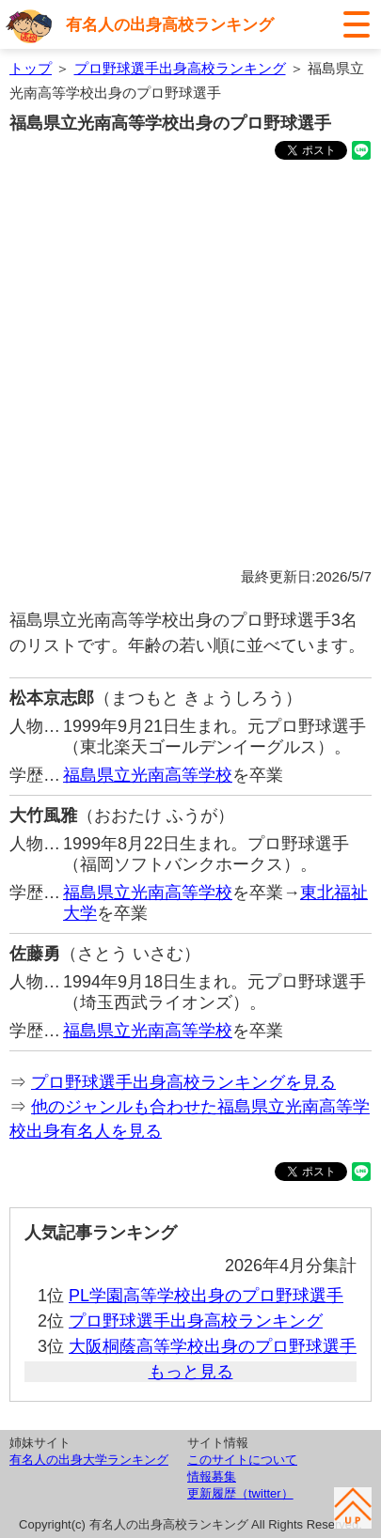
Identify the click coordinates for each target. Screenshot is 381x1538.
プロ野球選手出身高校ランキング (180, 68)
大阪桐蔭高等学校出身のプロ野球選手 (213, 1346)
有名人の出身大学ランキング (88, 1460)
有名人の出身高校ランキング (170, 25)
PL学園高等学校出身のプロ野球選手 (206, 1295)
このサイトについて (242, 1460)
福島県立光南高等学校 (147, 775)
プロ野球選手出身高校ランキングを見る (183, 1082)
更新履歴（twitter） (240, 1493)
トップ (30, 68)
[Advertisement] (190, 367)
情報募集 (211, 1476)
